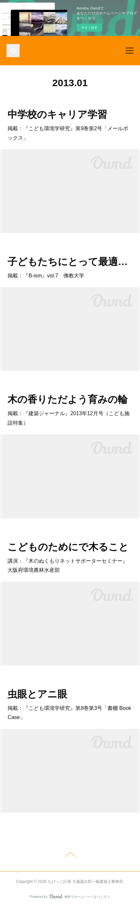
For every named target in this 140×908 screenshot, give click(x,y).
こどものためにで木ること (68, 546)
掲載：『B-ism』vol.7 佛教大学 (46, 275)
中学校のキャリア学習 (57, 114)
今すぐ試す (89, 27)
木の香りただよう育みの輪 (68, 399)
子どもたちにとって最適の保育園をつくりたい (70, 261)
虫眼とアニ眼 (37, 694)
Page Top (70, 855)
